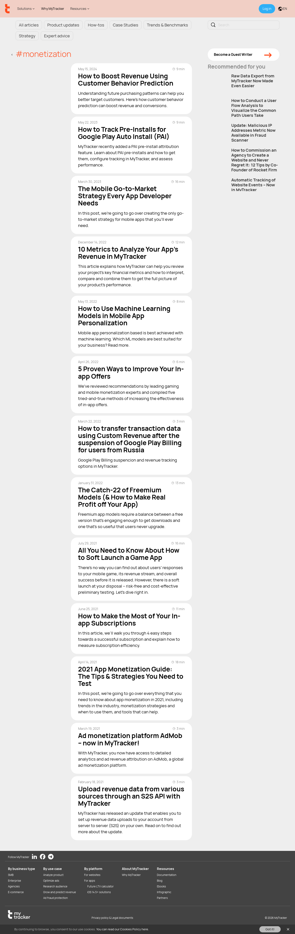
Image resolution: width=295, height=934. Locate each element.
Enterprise (14, 880)
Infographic (164, 892)
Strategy (27, 36)
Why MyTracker (52, 8)
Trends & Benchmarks (167, 25)
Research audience (55, 886)
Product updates (63, 25)
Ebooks (161, 886)
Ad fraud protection (55, 898)
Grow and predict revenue (59, 892)
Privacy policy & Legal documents (112, 918)
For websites (92, 875)
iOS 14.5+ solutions (99, 892)
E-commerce (16, 892)
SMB (11, 875)
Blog (159, 880)
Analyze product (53, 875)
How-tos (96, 25)
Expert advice (57, 36)
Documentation (166, 875)
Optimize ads (51, 880)
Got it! (270, 929)
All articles (29, 25)
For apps (89, 880)
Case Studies (125, 25)
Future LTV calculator (100, 886)
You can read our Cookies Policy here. (122, 929)
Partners (162, 898)
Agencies (14, 886)
